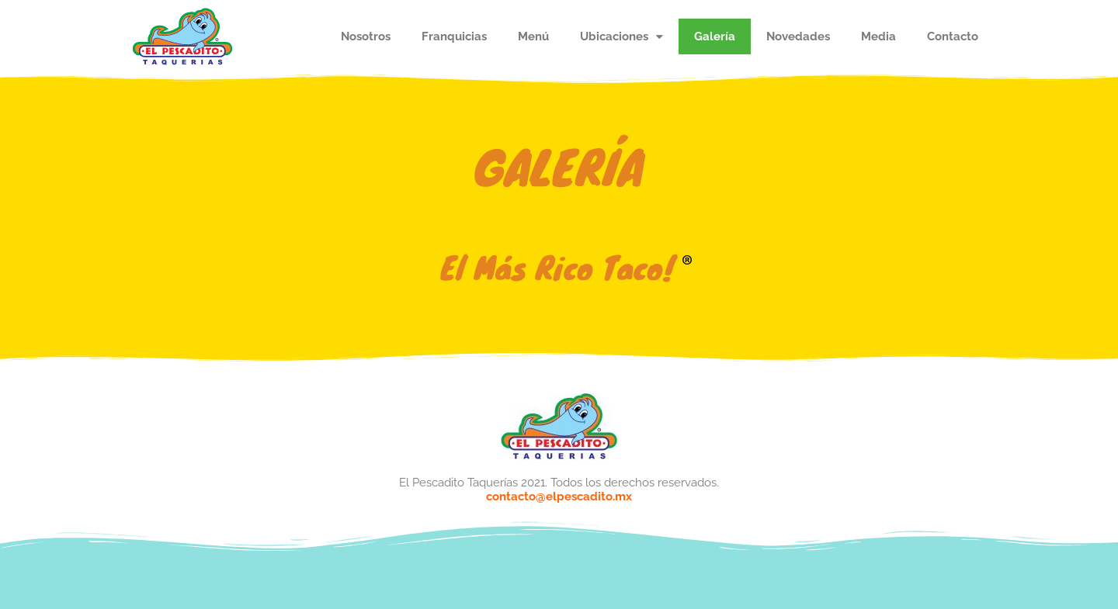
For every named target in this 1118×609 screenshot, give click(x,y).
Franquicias (454, 36)
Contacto (952, 36)
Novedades (798, 36)
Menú (533, 36)
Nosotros (366, 36)
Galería (714, 36)
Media (878, 36)
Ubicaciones (621, 36)
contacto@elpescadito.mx (559, 496)
